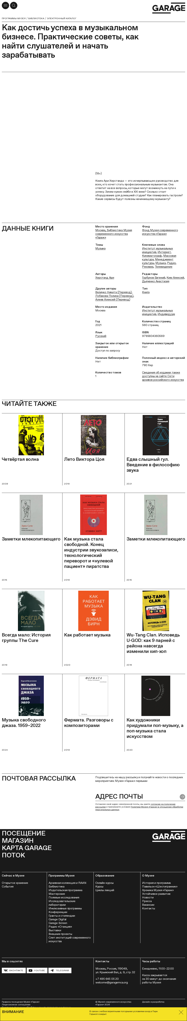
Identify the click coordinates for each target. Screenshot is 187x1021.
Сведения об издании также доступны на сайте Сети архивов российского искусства (163, 376)
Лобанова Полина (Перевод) (114, 296)
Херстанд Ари (104, 277)
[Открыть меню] (5, 5)
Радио (171, 263)
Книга (146, 292)
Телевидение (163, 266)
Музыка (100, 248)
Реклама (147, 266)
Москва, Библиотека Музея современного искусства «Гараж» (113, 233)
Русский (100, 336)
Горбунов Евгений (153, 277)
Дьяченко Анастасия (155, 281)
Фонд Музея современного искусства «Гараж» (160, 232)
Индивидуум (166, 314)
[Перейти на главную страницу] (168, 8)
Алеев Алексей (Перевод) (112, 299)
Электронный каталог (61, 18)
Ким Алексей (175, 277)
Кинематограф (152, 255)
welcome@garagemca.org (112, 982)
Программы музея (14, 18)
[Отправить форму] (182, 797)
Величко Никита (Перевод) (113, 292)
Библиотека (36, 18)
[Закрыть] (181, 1012)
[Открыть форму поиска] (13, 5)
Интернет (164, 252)
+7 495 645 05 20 (107, 979)
